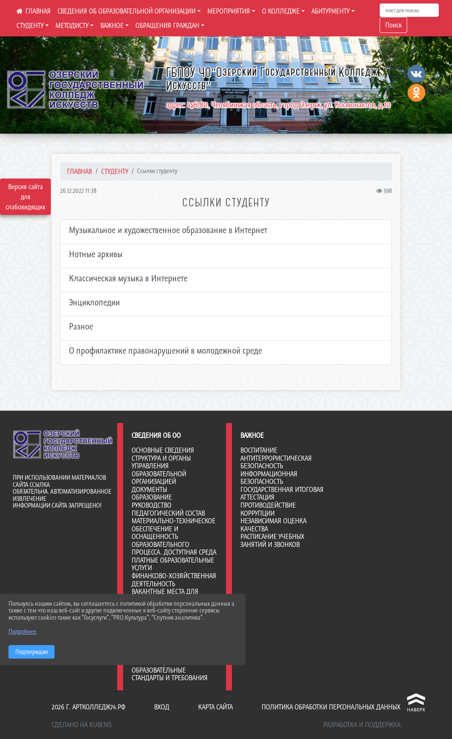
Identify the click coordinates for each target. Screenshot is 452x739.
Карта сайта (215, 707)
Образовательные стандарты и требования (170, 674)
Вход (161, 707)
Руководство (151, 505)
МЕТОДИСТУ (71, 25)
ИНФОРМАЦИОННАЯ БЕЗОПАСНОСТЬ (269, 477)
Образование (152, 497)
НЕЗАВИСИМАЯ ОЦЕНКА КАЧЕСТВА (273, 524)
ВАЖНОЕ (112, 25)
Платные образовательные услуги (173, 564)
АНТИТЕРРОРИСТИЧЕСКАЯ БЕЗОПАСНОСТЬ (276, 462)
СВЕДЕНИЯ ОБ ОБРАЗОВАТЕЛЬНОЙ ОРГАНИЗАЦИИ (127, 11)
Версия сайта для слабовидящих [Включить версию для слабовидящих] (25, 197)
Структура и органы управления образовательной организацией (161, 469)
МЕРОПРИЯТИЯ (228, 11)
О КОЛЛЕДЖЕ (281, 11)
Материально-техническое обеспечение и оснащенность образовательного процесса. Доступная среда (174, 536)
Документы (149, 489)
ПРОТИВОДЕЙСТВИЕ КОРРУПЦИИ (268, 509)
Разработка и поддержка (361, 724)
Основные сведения (163, 450)
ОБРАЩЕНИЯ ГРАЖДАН (167, 25)
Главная (79, 171)
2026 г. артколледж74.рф (88, 707)
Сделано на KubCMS (82, 724)
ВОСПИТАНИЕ (258, 450)
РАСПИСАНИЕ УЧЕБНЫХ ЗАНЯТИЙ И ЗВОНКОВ (272, 540)
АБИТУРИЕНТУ (330, 11)
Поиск (393, 25)
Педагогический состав (168, 513)
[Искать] (409, 10)
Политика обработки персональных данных (331, 707)
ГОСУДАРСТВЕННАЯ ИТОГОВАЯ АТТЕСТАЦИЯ (282, 493)
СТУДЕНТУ (30, 25)
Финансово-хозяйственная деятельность (174, 579)
